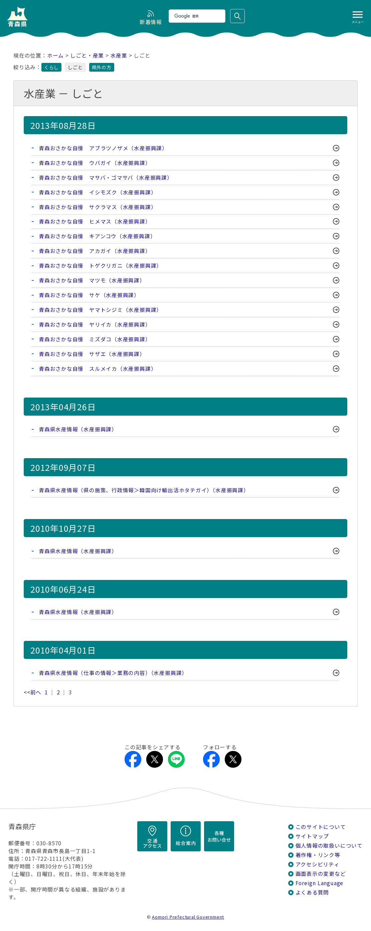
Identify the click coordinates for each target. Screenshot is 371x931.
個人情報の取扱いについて (329, 846)
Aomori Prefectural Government (188, 917)
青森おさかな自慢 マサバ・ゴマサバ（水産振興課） (106, 177)
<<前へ (32, 693)
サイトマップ (312, 837)
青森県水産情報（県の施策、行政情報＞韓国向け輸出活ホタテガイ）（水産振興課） (144, 491)
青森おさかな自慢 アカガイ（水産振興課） (95, 251)
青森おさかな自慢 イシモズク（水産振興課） (97, 192)
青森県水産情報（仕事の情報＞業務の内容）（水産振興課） (113, 673)
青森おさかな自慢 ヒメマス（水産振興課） (95, 222)
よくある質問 (312, 893)
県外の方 (102, 67)
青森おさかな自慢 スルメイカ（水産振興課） (97, 369)
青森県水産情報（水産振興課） (78, 430)
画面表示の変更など (321, 874)
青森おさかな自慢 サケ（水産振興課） (89, 295)
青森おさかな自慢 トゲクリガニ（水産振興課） (100, 266)
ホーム (55, 55)
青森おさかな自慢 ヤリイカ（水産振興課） (95, 325)
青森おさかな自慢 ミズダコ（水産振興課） (95, 339)
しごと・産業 (87, 55)
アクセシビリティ (318, 865)
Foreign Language (320, 883)
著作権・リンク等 (318, 855)
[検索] (196, 16)
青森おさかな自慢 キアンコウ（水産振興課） (97, 236)
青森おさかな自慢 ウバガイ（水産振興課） (95, 163)
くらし (51, 67)
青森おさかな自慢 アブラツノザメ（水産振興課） (103, 148)
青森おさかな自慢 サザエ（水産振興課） (92, 354)
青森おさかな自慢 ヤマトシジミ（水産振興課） (100, 310)
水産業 (119, 55)
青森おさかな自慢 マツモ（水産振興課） (92, 280)
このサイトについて (321, 827)
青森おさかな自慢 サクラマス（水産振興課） (97, 207)
